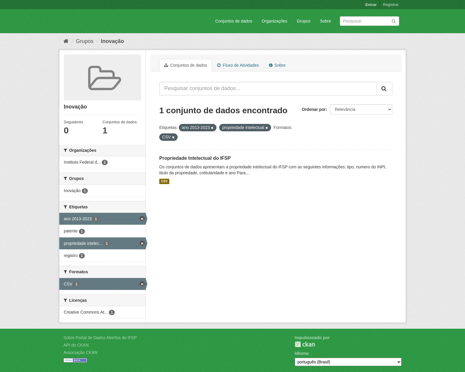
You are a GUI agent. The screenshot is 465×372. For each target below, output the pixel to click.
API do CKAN (76, 345)
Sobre (325, 21)
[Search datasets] (369, 21)
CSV (164, 181)
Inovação (112, 41)
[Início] (66, 41)
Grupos (303, 21)
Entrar (371, 4)
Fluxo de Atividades (238, 65)
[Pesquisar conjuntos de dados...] (268, 88)
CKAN (305, 344)
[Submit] (393, 20)
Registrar (391, 4)
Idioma (301, 353)
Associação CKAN (80, 352)
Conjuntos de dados (233, 21)
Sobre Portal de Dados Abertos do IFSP (100, 337)
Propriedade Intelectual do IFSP (195, 158)
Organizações (274, 21)
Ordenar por (314, 109)
